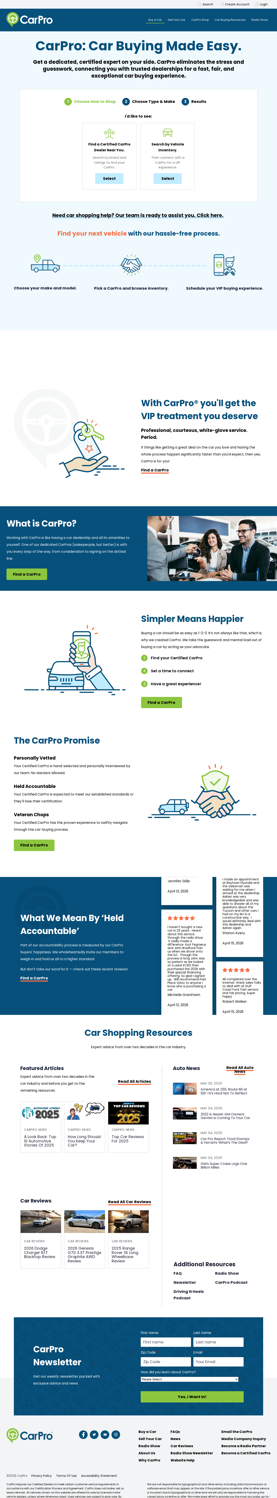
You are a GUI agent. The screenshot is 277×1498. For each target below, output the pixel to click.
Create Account (237, 4)
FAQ (178, 1274)
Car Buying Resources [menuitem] (227, 20)
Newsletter (185, 1283)
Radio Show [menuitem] (259, 20)
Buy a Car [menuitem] (147, 20)
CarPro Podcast (231, 1283)
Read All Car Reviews (129, 1203)
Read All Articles (134, 1082)
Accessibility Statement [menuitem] (99, 1477)
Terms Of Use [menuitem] (66, 1477)
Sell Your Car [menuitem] (170, 20)
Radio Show (227, 1274)
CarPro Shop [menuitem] (195, 20)
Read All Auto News (240, 1070)
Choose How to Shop (95, 102)
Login (264, 4)
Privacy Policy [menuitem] (41, 1477)
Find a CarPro (155, 470)
